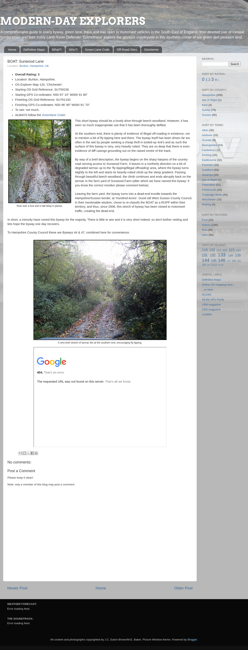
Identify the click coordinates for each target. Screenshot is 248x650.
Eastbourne (209, 160)
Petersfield (208, 184)
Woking (206, 204)
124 (238, 250)
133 (221, 254)
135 (238, 255)
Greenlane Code (53, 115)
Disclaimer (151, 49)
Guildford (207, 169)
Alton (205, 130)
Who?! (73, 49)
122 (225, 250)
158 (239, 261)
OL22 (214, 264)
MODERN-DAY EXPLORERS (72, 21)
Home (12, 49)
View (205, 234)
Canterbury (209, 150)
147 (229, 261)
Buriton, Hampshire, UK (34, 65)
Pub (204, 229)
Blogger (192, 639)
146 (221, 260)
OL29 (220, 264)
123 (231, 250)
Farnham (207, 164)
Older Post (183, 588)
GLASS (206, 294)
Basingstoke (209, 145)
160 (204, 264)
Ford (205, 219)
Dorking (207, 155)
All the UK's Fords (213, 299)
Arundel (207, 140)
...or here (207, 289)
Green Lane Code (97, 49)
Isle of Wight (209, 100)
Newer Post (17, 588)
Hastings (207, 174)
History (206, 224)
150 (234, 261)
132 (213, 255)
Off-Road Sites (127, 49)
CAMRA (207, 314)
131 (204, 255)
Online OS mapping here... (218, 284)
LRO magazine (211, 309)
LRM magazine (211, 304)
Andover (207, 135)
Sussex (206, 114)
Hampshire (208, 95)
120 (212, 250)
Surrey (206, 109)
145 (214, 260)
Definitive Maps (34, 49)
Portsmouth (209, 189)
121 (218, 250)
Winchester (209, 199)
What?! (57, 49)
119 (204, 250)
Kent (205, 105)
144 (205, 260)
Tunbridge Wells (212, 194)
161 (209, 264)
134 (230, 255)
